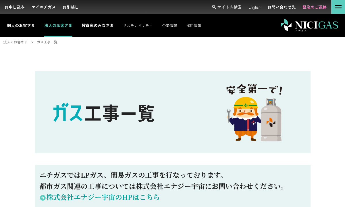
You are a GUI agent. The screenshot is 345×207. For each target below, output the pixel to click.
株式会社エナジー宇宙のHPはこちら (99, 197)
